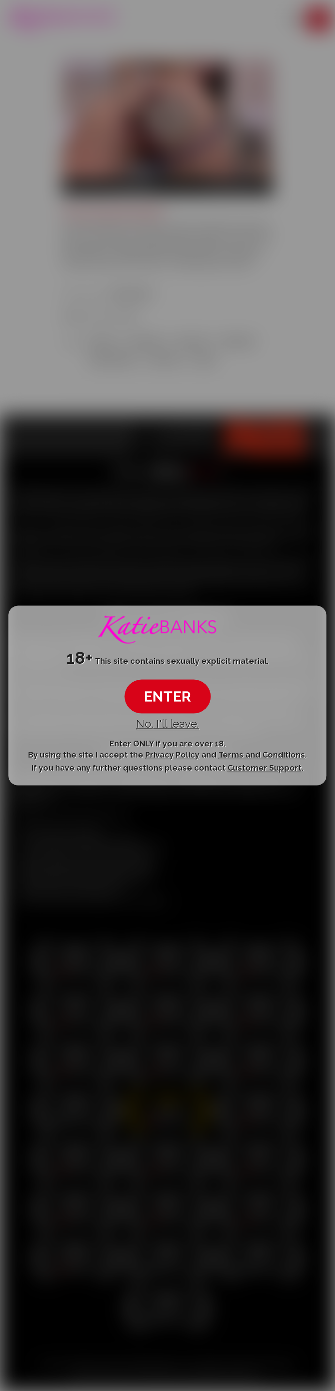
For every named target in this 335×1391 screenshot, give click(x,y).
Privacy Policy (172, 754)
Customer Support (265, 768)
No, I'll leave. (167, 723)
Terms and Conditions (261, 754)
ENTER (167, 696)
